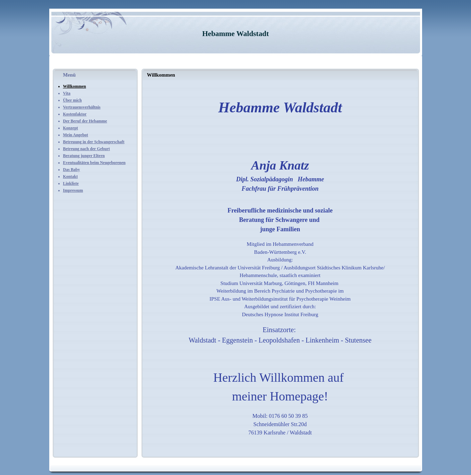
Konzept (70, 128)
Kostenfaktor (75, 114)
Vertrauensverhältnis (82, 107)
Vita (67, 93)
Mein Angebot (75, 134)
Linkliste (71, 183)
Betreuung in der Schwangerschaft (94, 141)
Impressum (73, 190)
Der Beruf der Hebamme (85, 121)
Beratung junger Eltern (84, 155)
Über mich (72, 100)
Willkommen (74, 86)
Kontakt (70, 176)
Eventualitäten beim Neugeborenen (94, 162)
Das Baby (71, 169)
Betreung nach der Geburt (86, 148)
